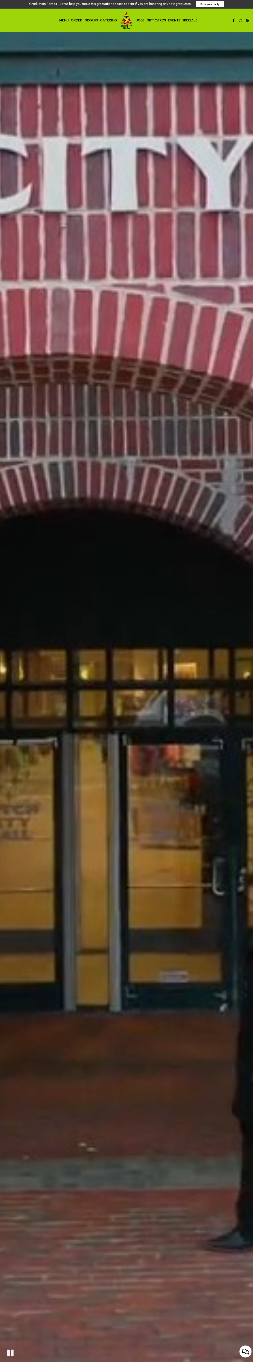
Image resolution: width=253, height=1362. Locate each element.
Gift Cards (156, 20)
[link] (126, 20)
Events (174, 20)
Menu (64, 20)
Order (76, 20)
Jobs (140, 20)
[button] (10, 1353)
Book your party (209, 4)
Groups (91, 20)
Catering (108, 20)
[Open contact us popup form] (245, 1351)
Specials (189, 20)
